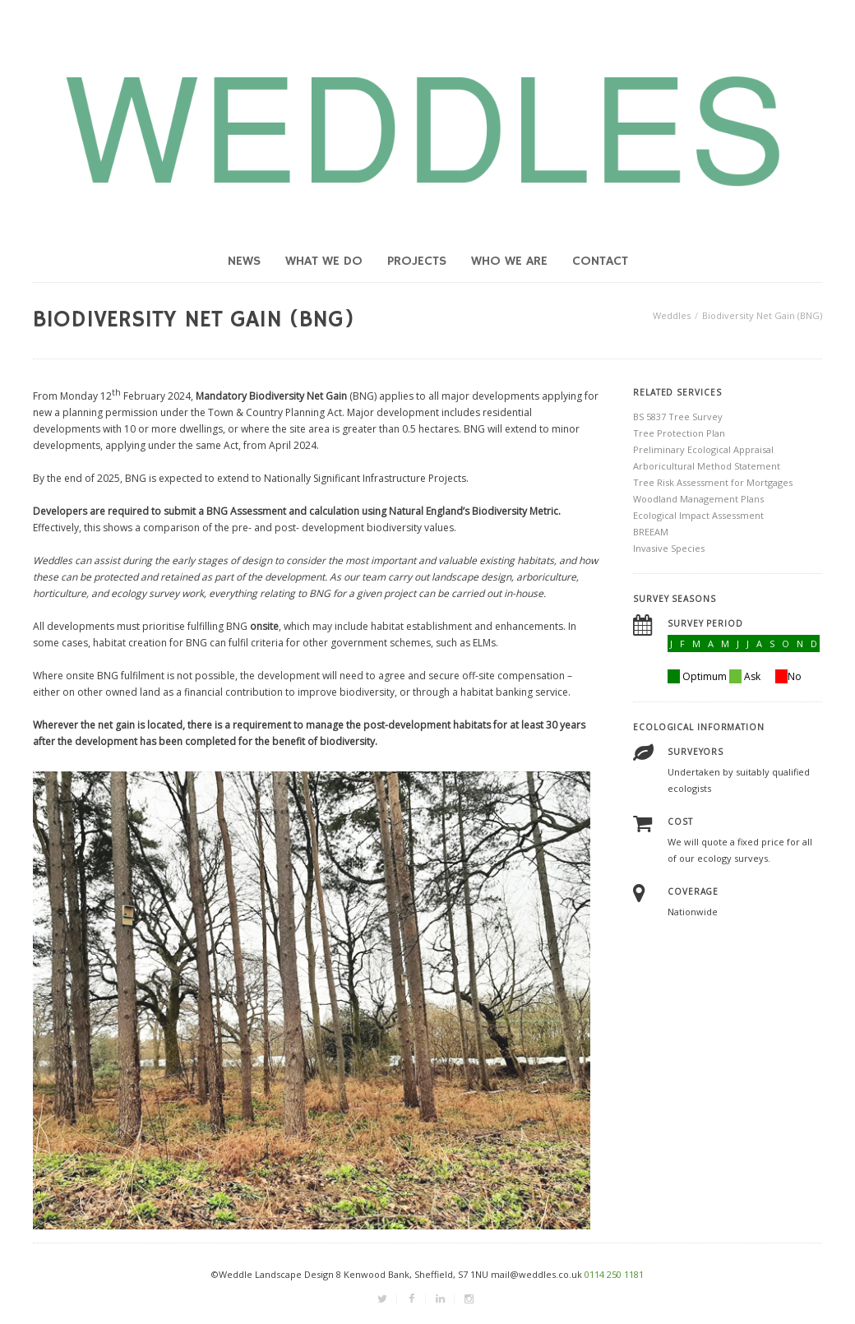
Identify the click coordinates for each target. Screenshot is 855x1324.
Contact (600, 261)
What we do (324, 261)
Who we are (509, 261)
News (244, 261)
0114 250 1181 (614, 1274)
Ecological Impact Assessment (698, 515)
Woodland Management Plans (698, 499)
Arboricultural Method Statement (706, 466)
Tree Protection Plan (679, 433)
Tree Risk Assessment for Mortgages (713, 482)
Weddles (672, 315)
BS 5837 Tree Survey (678, 416)
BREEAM (650, 531)
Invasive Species (669, 548)
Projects (416, 261)
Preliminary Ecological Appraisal (703, 449)
